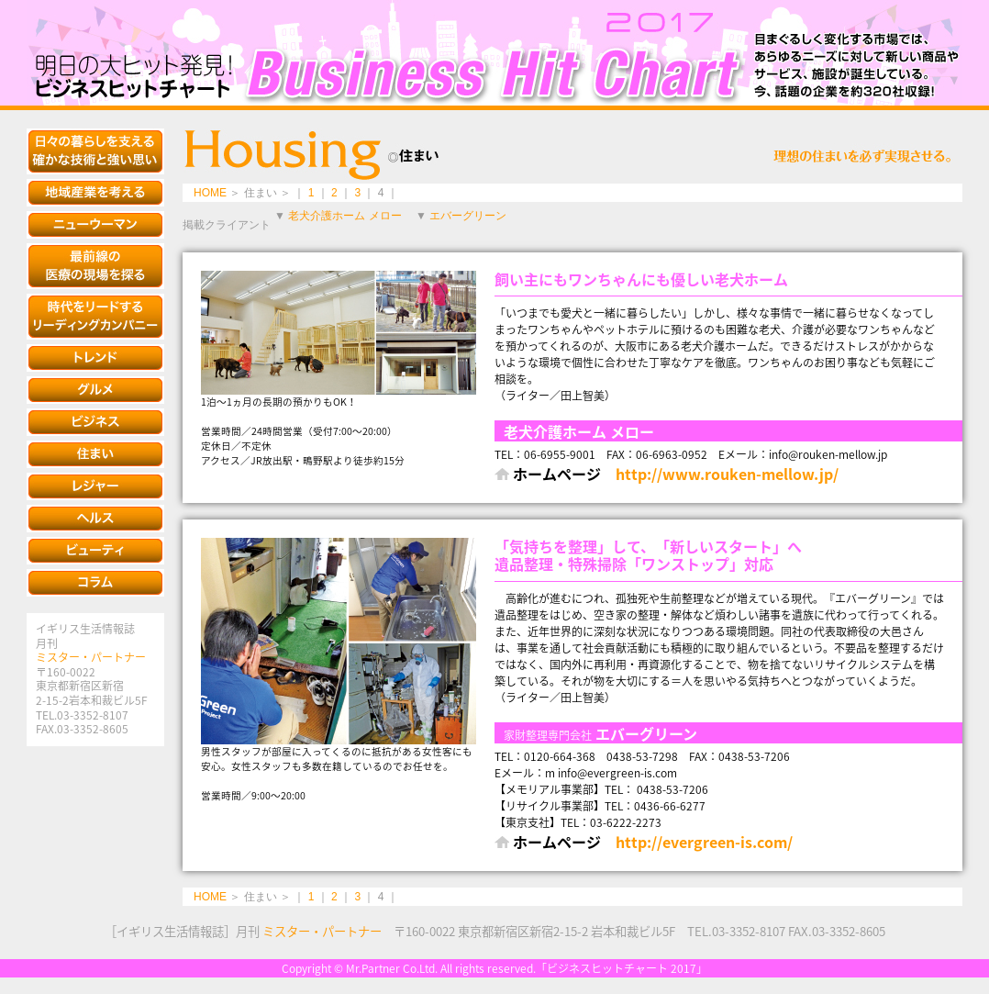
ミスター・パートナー (91, 657)
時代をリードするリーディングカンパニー (95, 317)
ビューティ (95, 550)
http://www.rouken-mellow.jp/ (727, 474)
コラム (95, 583)
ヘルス (95, 518)
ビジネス (95, 422)
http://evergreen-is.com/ (704, 842)
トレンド (95, 358)
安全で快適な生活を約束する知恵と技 (95, 151)
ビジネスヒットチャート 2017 (494, 53)
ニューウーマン (95, 225)
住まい (95, 454)
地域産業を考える (95, 193)
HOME (210, 192)
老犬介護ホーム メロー (344, 215)
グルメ (95, 390)
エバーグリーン (467, 215)
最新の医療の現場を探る (95, 266)
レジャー (95, 486)
